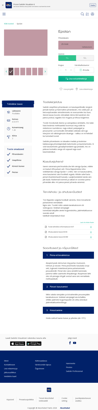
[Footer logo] (49, 389)
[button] (92, 14)
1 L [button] (67, 58)
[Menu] (4, 14)
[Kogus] (65, 70)
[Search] (82, 14)
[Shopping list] (87, 14)
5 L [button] (85, 58)
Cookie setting (64, 399)
